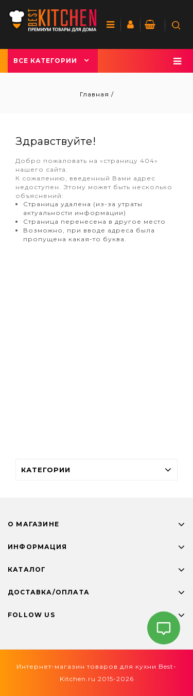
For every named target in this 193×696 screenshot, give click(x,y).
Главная (95, 94)
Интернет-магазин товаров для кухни (86, 666)
